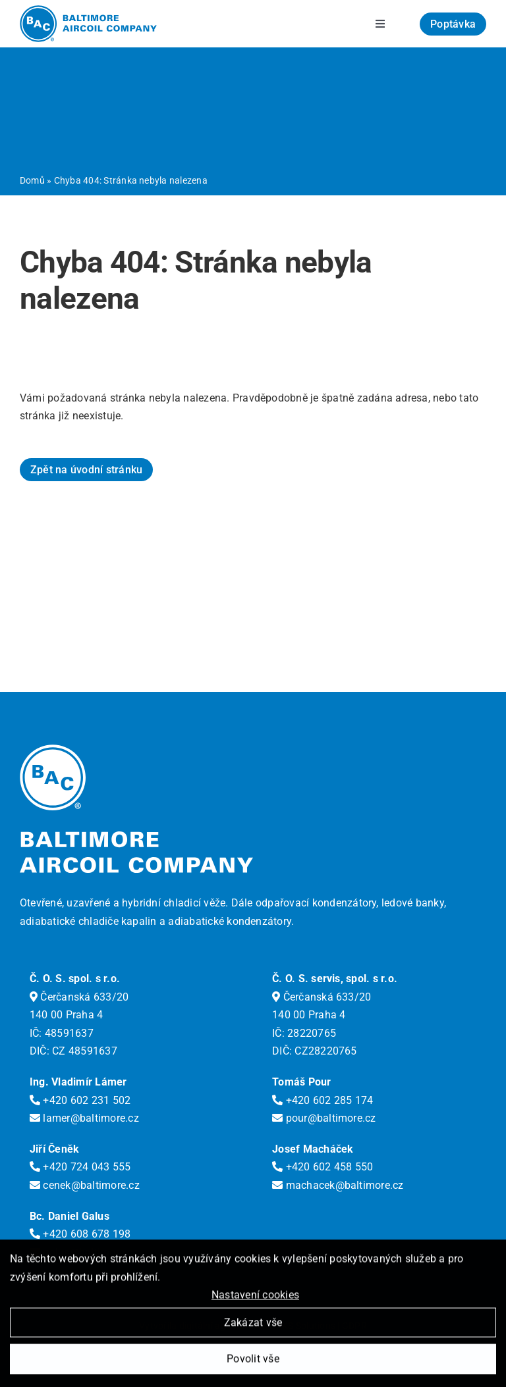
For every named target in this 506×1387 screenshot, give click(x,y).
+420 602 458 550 (322, 1167)
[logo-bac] (88, 10)
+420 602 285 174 (322, 1100)
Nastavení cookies (255, 1298)
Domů (32, 180)
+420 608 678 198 (80, 1234)
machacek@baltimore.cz (338, 1185)
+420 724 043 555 (80, 1167)
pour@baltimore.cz (324, 1118)
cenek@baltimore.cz (85, 1185)
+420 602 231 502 (80, 1100)
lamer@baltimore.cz (84, 1118)
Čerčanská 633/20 (79, 997)
